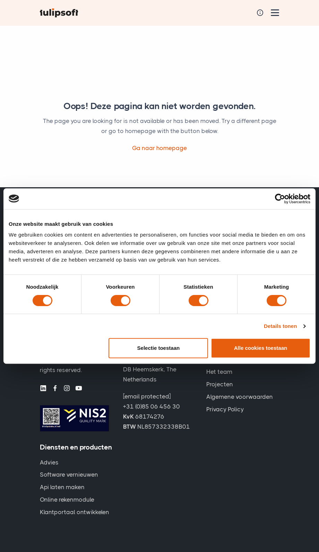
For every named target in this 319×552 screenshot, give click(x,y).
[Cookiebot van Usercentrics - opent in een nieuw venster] (280, 198)
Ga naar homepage (159, 148)
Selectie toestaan (158, 348)
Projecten (219, 384)
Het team (219, 371)
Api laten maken (62, 487)
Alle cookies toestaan (260, 348)
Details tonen (280, 326)
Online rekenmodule (67, 499)
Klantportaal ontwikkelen (74, 512)
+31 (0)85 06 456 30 (151, 406)
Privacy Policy (225, 409)
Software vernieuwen (69, 474)
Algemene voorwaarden (239, 396)
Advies (49, 462)
